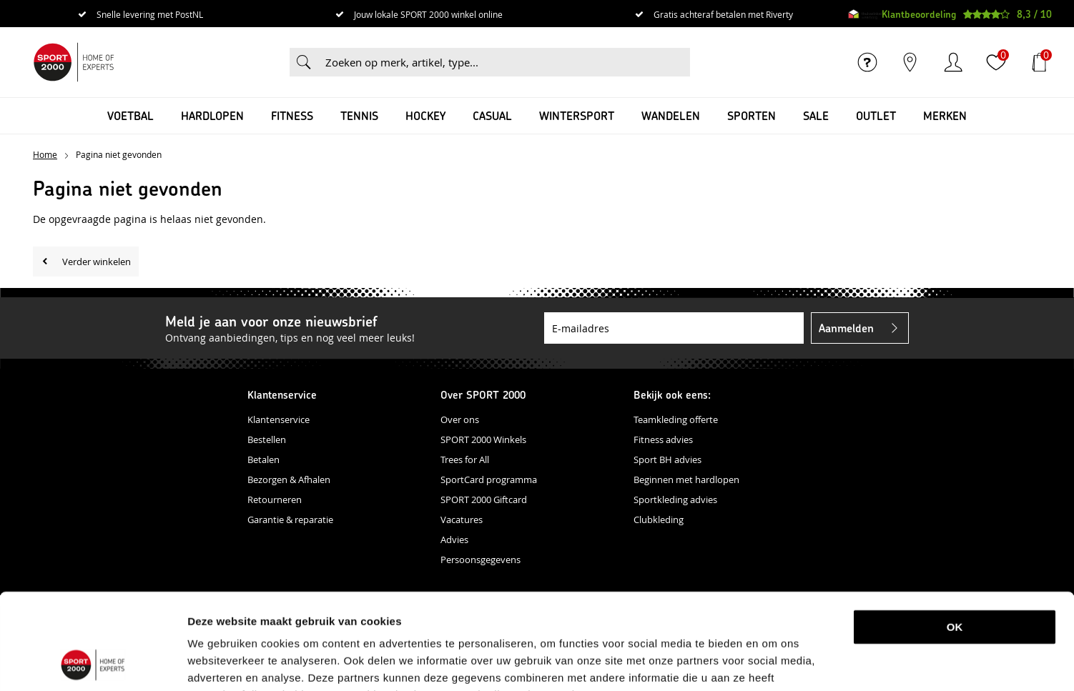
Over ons (459, 419)
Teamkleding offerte (676, 419)
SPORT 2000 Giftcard (483, 499)
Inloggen (953, 62)
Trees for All (464, 459)
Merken (945, 115)
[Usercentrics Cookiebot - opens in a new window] (92, 663)
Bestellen (266, 439)
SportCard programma (488, 479)
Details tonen (753, 663)
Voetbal (130, 115)
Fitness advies (663, 439)
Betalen (263, 459)
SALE (816, 115)
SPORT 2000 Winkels (483, 439)
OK (955, 537)
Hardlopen (212, 115)
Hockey (425, 115)
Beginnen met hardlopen (686, 479)
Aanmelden (846, 327)
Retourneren (274, 499)
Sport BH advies (667, 459)
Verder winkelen (96, 261)
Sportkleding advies (675, 499)
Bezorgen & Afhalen (288, 479)
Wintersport (576, 115)
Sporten (751, 115)
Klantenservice (278, 419)
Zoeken (304, 62)
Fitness (292, 115)
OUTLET (876, 115)
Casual (492, 115)
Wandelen (670, 115)
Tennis (359, 115)
